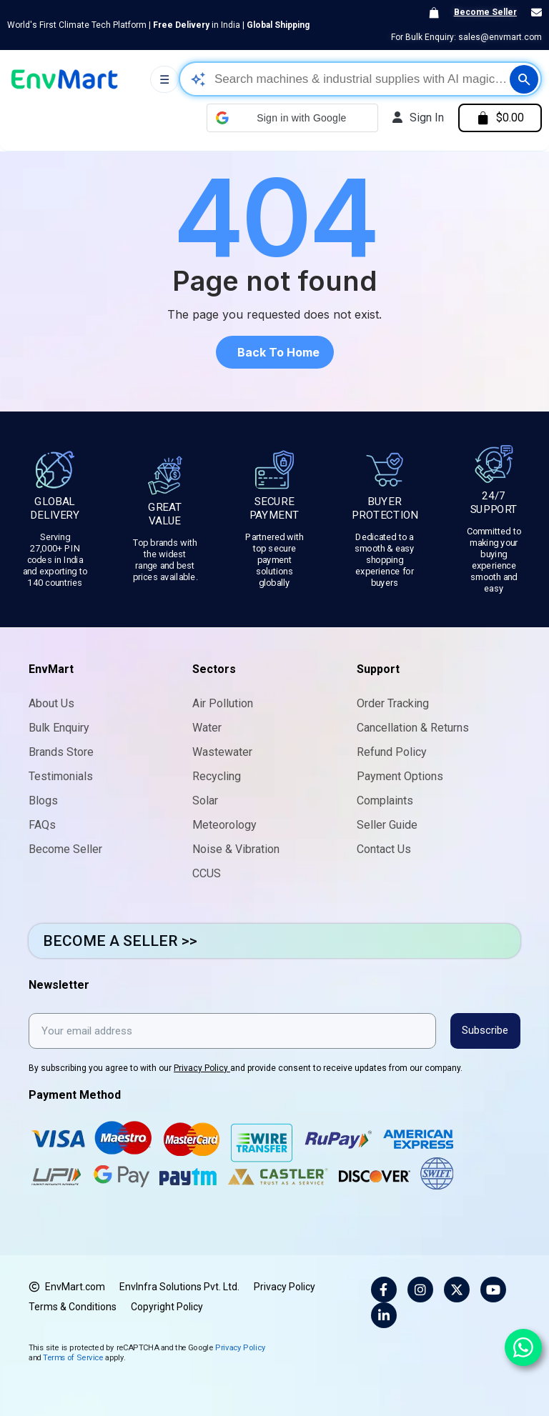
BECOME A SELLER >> (120, 940)
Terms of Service (73, 1356)
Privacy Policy (202, 1067)
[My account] (417, 117)
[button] (291, 118)
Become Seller (485, 12)
